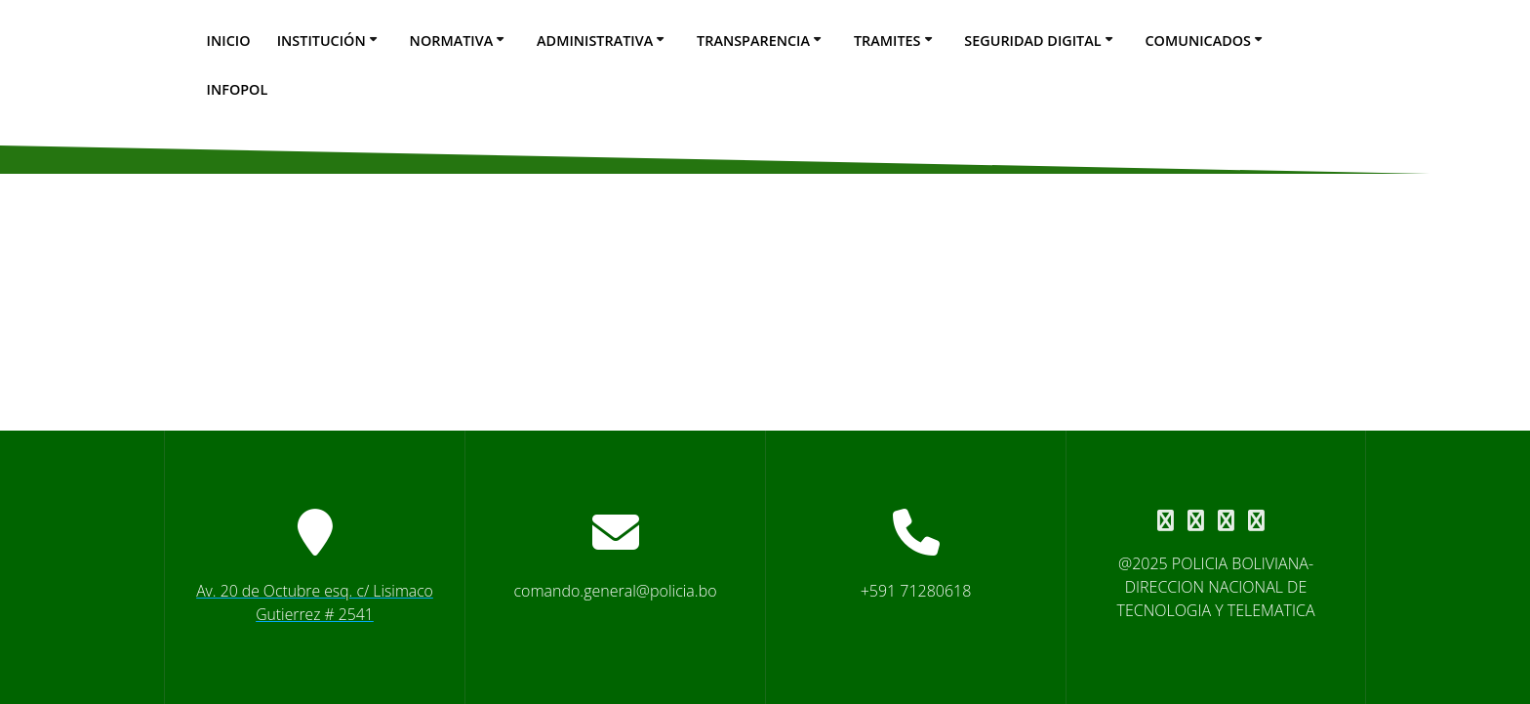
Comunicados (1197, 40)
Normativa (452, 40)
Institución (321, 40)
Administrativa (595, 40)
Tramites (887, 40)
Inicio (229, 40)
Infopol (237, 89)
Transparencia (753, 40)
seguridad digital (1032, 40)
